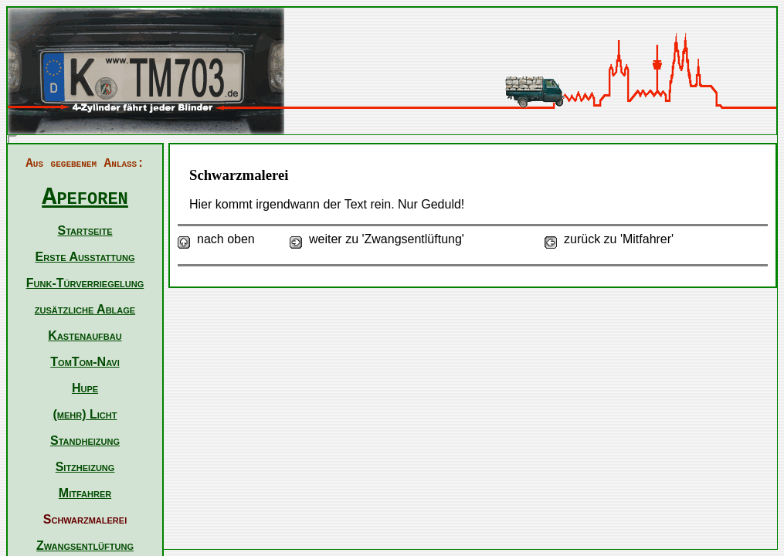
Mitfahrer (85, 493)
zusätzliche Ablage (85, 309)
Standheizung (85, 440)
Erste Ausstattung (85, 256)
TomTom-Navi (84, 361)
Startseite (85, 230)
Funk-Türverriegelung (85, 283)
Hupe (85, 388)
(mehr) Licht (85, 414)
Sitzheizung (85, 466)
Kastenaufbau (84, 335)
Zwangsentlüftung (85, 545)
